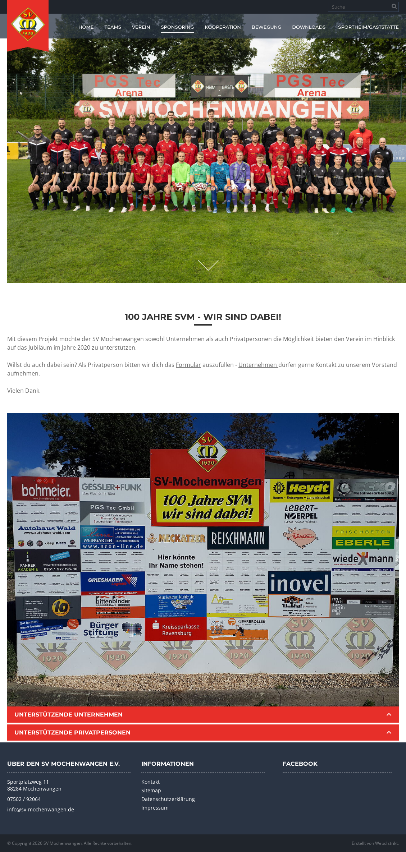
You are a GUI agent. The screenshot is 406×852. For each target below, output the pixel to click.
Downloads (308, 27)
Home (86, 27)
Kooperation (223, 27)
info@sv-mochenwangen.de (40, 809)
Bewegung (266, 27)
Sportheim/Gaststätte (368, 27)
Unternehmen (258, 365)
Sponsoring (177, 27)
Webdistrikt (386, 843)
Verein (141, 27)
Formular (188, 365)
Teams (113, 27)
